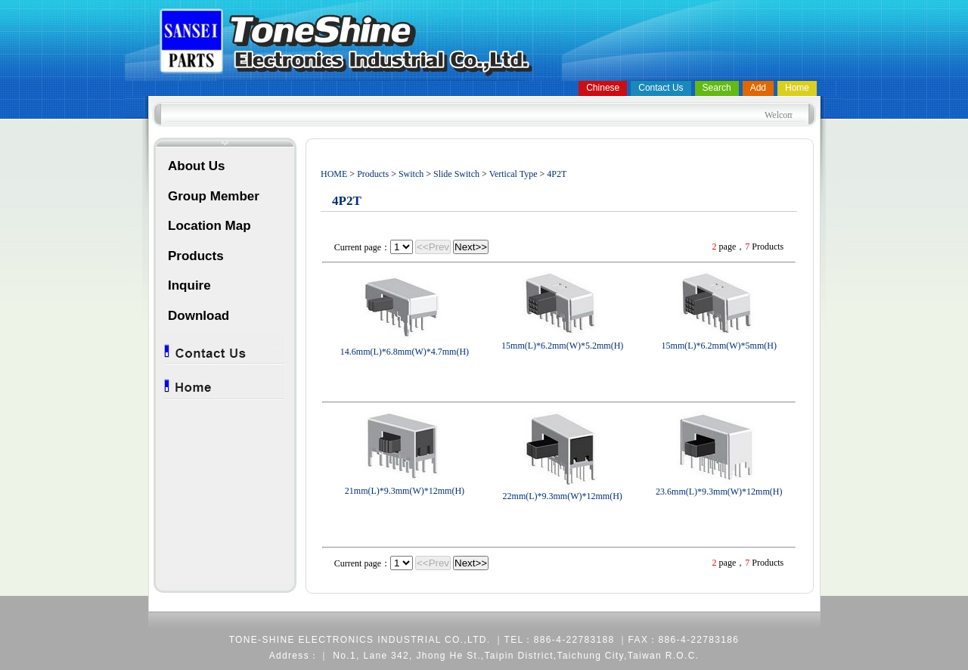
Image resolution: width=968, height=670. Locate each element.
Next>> (471, 247)
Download (198, 316)
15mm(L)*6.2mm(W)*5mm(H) (719, 345)
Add (758, 87)
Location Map (209, 226)
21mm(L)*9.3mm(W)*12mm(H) (404, 490)
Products (196, 256)
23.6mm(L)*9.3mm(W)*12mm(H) (719, 491)
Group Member (213, 196)
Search (717, 87)
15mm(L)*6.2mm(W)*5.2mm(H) (562, 345)
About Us (196, 166)
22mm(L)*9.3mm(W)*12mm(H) (562, 496)
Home (797, 87)
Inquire (189, 285)
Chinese (602, 87)
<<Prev (433, 247)
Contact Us (660, 87)
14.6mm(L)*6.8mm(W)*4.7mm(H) (404, 351)
